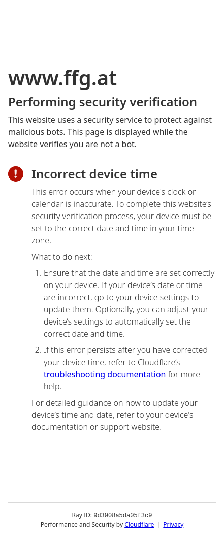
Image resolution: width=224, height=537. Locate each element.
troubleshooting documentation (105, 374)
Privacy (173, 524)
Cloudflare (139, 524)
